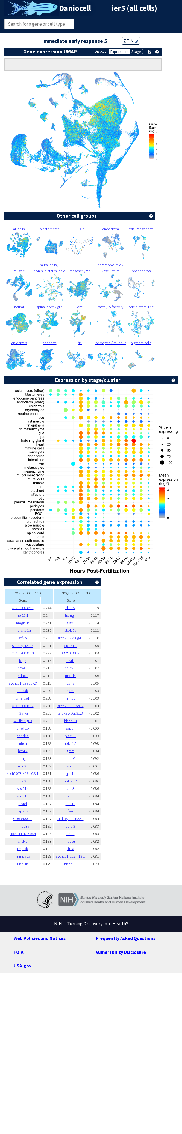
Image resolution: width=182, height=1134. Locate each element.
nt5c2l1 (70, 668)
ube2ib (22, 863)
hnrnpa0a (22, 856)
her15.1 (22, 615)
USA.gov (22, 966)
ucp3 (70, 788)
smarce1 (23, 698)
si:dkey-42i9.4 (22, 645)
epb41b (70, 645)
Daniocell (75, 8)
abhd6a (23, 735)
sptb (70, 766)
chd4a (23, 841)
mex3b (22, 690)
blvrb (70, 660)
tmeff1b (23, 728)
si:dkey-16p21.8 (70, 713)
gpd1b (70, 773)
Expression (119, 51)
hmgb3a (22, 826)
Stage (136, 51)
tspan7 (22, 811)
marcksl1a (23, 630)
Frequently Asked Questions (125, 938)
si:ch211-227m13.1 (70, 856)
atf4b (23, 638)
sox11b (23, 796)
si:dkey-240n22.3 (70, 818)
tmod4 (70, 675)
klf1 (70, 796)
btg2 (22, 660)
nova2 (23, 668)
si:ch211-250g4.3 (70, 638)
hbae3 (70, 841)
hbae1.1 (70, 863)
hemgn (70, 615)
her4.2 (23, 750)
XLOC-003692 (23, 705)
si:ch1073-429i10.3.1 (23, 773)
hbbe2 (70, 607)
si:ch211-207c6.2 (70, 705)
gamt (70, 690)
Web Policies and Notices (40, 938)
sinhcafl (23, 743)
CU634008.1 (22, 818)
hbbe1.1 (70, 743)
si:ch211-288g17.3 (23, 683)
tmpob (22, 848)
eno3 (70, 833)
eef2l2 (70, 826)
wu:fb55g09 (23, 720)
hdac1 (23, 675)
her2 (22, 781)
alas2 (70, 623)
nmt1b (70, 698)
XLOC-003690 (23, 653)
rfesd (70, 811)
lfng (23, 758)
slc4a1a (70, 630)
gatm (70, 750)
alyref (23, 803)
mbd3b (22, 766)
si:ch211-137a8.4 (23, 833)
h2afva (22, 713)
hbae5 (70, 758)
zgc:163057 (70, 653)
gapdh (70, 728)
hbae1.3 (70, 720)
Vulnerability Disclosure (121, 952)
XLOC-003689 (23, 607)
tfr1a (70, 848)
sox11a (22, 788)
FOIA (19, 952)
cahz (70, 683)
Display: (101, 51)
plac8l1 (70, 735)
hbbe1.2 (70, 781)
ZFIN (130, 41)
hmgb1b (22, 623)
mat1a (70, 803)
